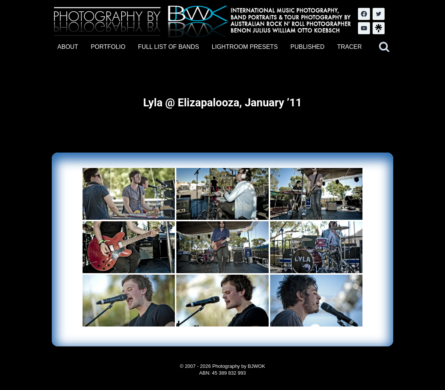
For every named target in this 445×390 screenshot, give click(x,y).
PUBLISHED (307, 47)
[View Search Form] (384, 47)
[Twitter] (379, 14)
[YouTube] (364, 28)
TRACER (349, 47)
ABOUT (67, 47)
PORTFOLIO (108, 47)
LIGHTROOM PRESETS (245, 47)
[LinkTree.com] (379, 28)
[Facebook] (364, 14)
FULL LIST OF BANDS (168, 47)
